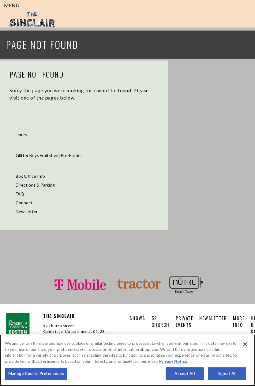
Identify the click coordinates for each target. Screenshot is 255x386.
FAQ (20, 193)
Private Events (24, 146)
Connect (24, 202)
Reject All (227, 373)
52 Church (20, 125)
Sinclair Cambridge (31, 19)
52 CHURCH (161, 321)
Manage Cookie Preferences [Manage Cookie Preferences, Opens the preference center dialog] (36, 373)
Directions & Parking (35, 185)
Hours (21, 134)
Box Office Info (30, 176)
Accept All (184, 373)
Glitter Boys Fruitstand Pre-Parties (49, 155)
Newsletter (27, 211)
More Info (20, 167)
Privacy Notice (173, 361)
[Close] (245, 344)
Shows (16, 113)
